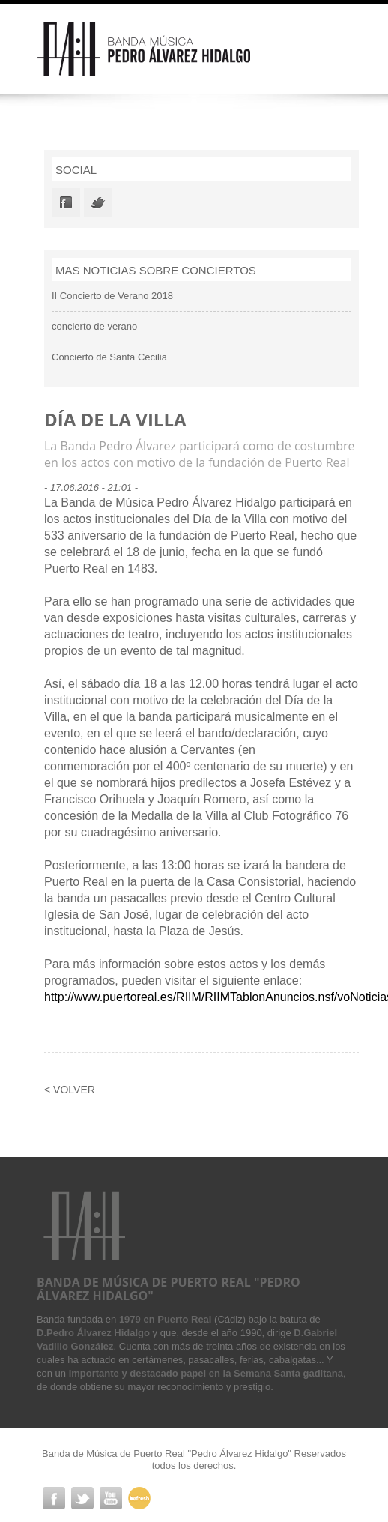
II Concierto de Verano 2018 (112, 295)
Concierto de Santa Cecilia (109, 357)
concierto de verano (94, 326)
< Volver (69, 1090)
